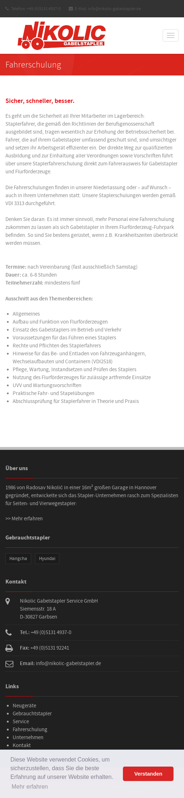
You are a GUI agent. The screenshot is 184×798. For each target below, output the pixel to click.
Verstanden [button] (148, 774)
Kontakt (22, 745)
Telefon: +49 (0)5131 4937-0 (33, 9)
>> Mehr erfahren (24, 518)
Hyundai (47, 558)
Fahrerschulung (30, 729)
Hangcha (18, 558)
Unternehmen (28, 737)
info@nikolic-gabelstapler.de (68, 663)
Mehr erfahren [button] (30, 787)
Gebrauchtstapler (32, 713)
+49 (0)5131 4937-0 (51, 632)
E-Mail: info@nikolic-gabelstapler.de (105, 9)
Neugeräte (24, 705)
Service (21, 721)
